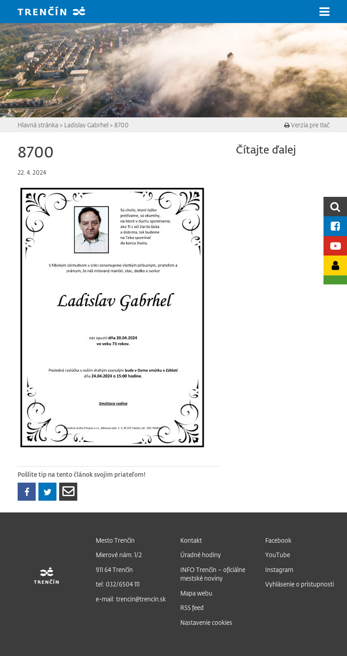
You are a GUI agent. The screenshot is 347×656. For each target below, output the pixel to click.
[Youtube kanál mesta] (335, 246)
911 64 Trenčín (114, 569)
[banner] (58, 12)
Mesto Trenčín (115, 540)
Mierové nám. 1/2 (119, 554)
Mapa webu (196, 593)
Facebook (278, 540)
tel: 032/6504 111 (118, 584)
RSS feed (192, 607)
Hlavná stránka (38, 125)
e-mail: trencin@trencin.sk (131, 599)
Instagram (279, 569)
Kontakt (191, 540)
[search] (335, 206)
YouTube (277, 554)
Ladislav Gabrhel (86, 125)
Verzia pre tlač (306, 125)
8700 (121, 125)
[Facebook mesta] (335, 226)
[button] (324, 12)
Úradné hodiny (200, 554)
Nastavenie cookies (206, 622)
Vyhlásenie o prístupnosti (299, 584)
